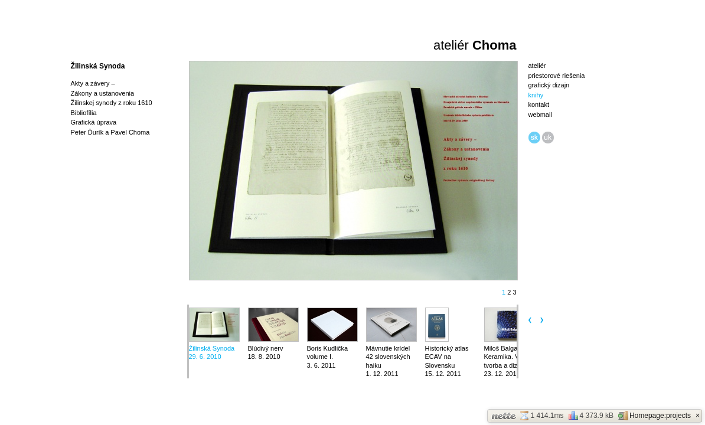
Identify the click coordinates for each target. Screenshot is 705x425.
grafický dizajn (549, 85)
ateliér (537, 65)
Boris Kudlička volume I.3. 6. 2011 (327, 357)
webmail (540, 114)
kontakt (538, 104)
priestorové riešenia (556, 75)
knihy (536, 95)
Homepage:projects (654, 415)
